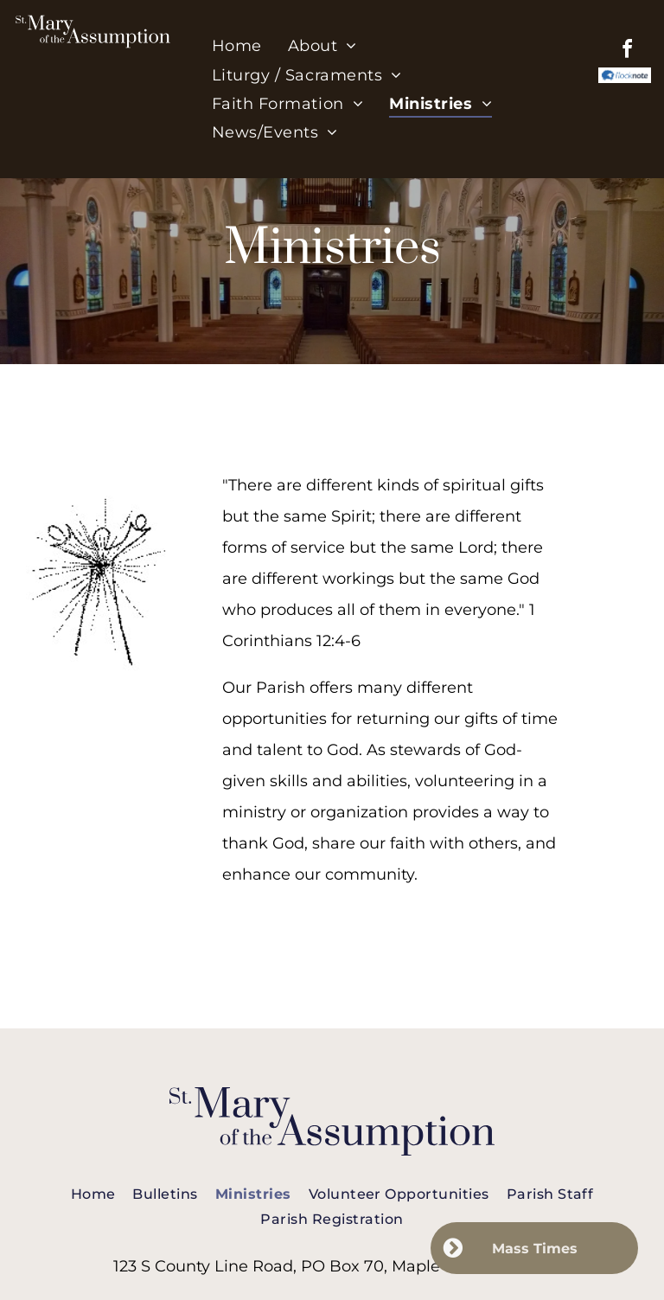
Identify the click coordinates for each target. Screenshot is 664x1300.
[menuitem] (237, 46)
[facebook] (628, 51)
